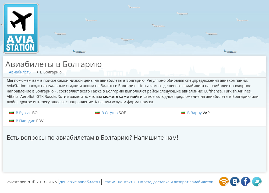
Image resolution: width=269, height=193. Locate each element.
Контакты (126, 181)
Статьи (109, 181)
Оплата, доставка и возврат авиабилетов (175, 181)
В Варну (195, 112)
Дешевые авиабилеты (79, 181)
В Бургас (23, 112)
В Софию (110, 112)
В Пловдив (26, 120)
